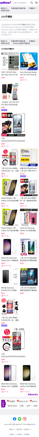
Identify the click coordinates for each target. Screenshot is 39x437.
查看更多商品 (33, 394)
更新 (33, 424)
